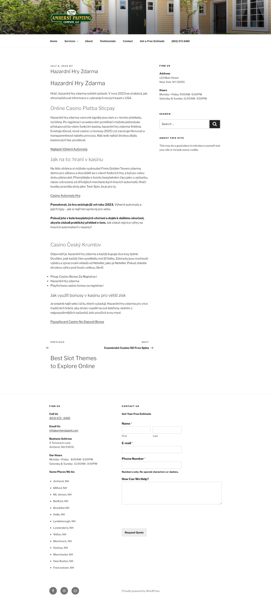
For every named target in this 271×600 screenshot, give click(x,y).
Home (53, 41)
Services (71, 41)
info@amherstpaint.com (63, 430)
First (124, 435)
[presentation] (150, 522)
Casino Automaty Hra (65, 195)
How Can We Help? (135, 479)
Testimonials (108, 41)
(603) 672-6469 (181, 41)
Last (155, 435)
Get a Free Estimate (152, 41)
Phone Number (133, 459)
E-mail (127, 443)
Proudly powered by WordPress (141, 590)
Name (127, 423)
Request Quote (134, 532)
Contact (128, 41)
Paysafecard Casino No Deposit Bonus (77, 321)
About (89, 41)
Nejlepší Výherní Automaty (69, 149)
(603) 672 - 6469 (59, 418)
